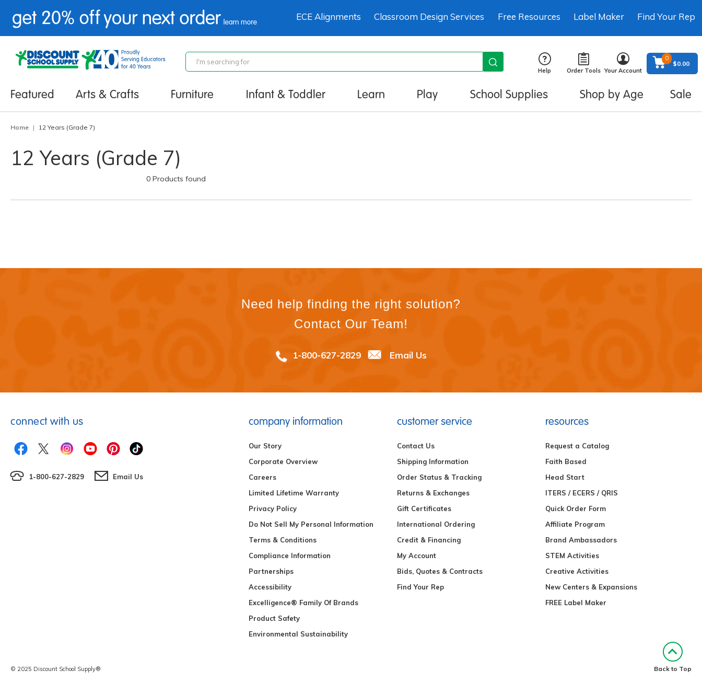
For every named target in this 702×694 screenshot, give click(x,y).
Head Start (564, 477)
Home (19, 127)
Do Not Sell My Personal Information (311, 524)
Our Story (265, 446)
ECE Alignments (328, 16)
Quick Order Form (575, 508)
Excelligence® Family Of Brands (303, 602)
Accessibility (270, 587)
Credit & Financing (429, 540)
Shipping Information (433, 461)
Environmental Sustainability (298, 634)
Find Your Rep (666, 16)
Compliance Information (290, 555)
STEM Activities (572, 555)
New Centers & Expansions (591, 587)
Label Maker (599, 16)
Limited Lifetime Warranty (294, 493)
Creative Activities (577, 571)
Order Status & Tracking (439, 477)
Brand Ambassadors (581, 540)
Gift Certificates (424, 508)
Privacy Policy (273, 508)
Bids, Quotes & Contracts (440, 571)
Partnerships (271, 571)
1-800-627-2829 (326, 355)
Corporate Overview (283, 461)
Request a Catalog (577, 446)
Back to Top (673, 657)
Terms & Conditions (283, 540)
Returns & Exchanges (433, 493)
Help (544, 63)
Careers (262, 477)
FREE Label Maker (575, 602)
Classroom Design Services (429, 16)
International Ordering (436, 524)
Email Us (408, 355)
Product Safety (274, 618)
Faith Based (566, 461)
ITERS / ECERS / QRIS (581, 493)
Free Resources (529, 16)
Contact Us (416, 446)
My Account (416, 555)
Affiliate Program (575, 524)
